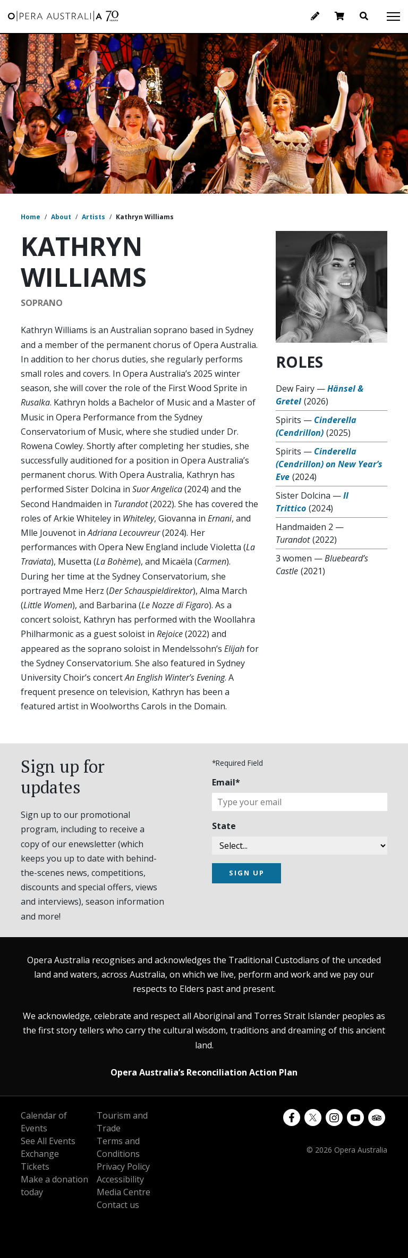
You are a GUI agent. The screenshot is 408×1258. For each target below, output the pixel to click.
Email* (226, 782)
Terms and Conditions (118, 1147)
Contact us (118, 1205)
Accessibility (120, 1179)
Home (30, 216)
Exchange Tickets (40, 1160)
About (61, 216)
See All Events (48, 1141)
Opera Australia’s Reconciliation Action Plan (204, 1072)
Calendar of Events (44, 1122)
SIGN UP (247, 873)
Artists (93, 216)
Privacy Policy (123, 1166)
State (224, 826)
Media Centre (123, 1192)
